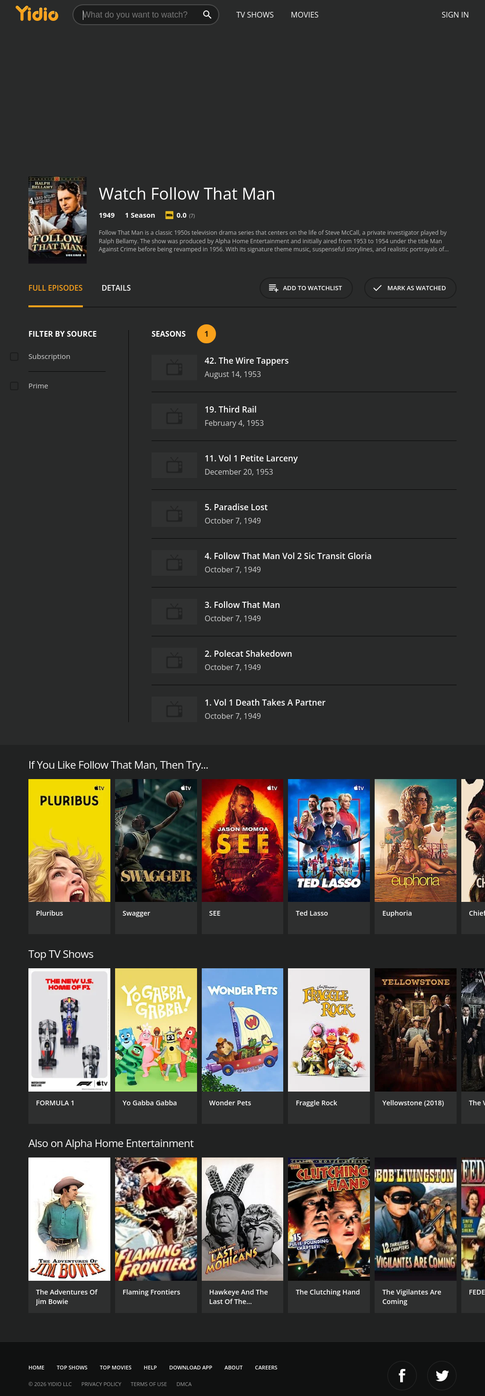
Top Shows (72, 1367)
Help (150, 1367)
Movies (305, 14)
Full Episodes (55, 288)
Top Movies (116, 1367)
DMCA (183, 1383)
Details (116, 288)
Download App (190, 1367)
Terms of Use (149, 1383)
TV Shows (255, 14)
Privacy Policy (101, 1383)
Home (36, 1367)
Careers (266, 1367)
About (233, 1367)
